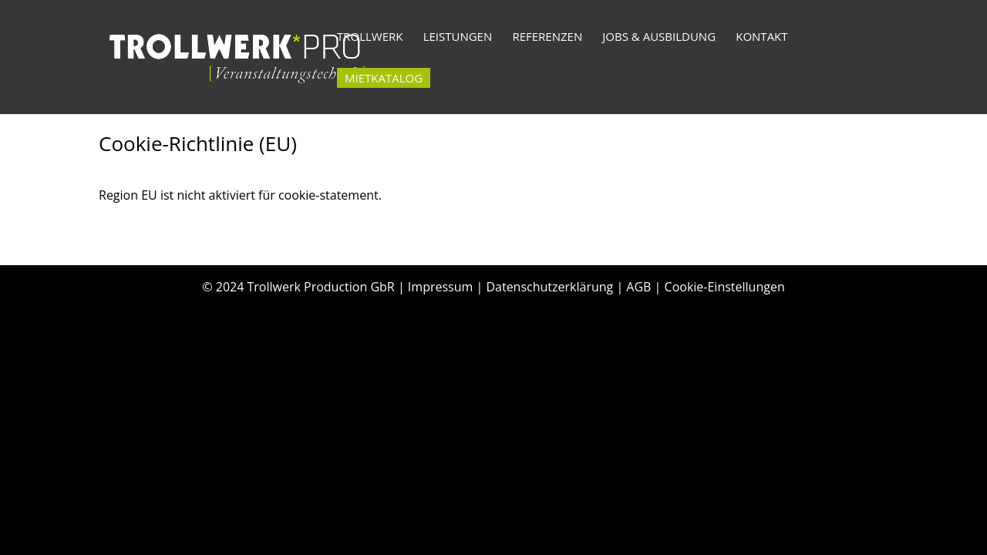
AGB (638, 286)
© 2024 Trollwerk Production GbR (298, 286)
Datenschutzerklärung (549, 286)
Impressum (440, 286)
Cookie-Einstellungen (725, 286)
